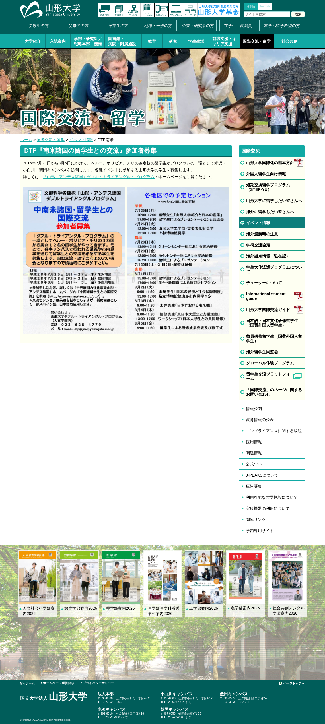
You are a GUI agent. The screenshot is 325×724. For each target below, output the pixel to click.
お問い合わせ (162, 10)
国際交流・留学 (257, 41)
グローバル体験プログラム (270, 363)
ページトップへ (294, 683)
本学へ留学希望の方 (282, 25)
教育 (152, 41)
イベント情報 (81, 139)
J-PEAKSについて (262, 475)
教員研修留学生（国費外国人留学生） (274, 338)
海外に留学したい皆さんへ (270, 211)
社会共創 (289, 41)
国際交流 (251, 150)
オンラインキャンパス (176, 10)
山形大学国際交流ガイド (268, 309)
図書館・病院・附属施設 (122, 41)
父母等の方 (79, 25)
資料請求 (119, 10)
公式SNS (254, 464)
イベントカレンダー (147, 10)
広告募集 (254, 486)
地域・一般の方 (158, 25)
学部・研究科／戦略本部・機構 (88, 41)
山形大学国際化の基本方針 (270, 162)
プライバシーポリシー (98, 683)
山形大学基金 (218, 10)
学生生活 (196, 41)
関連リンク (256, 519)
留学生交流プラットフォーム (268, 376)
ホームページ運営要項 (58, 683)
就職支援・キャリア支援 (224, 41)
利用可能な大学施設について (272, 497)
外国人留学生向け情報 (266, 174)
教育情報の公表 (260, 419)
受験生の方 (39, 25)
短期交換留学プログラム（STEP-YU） (268, 187)
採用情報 (254, 442)
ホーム (26, 139)
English (265, 6)
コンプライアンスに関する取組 (274, 430)
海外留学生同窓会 (262, 352)
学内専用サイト (260, 530)
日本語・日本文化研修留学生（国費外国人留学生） (272, 322)
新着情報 (105, 10)
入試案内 (58, 41)
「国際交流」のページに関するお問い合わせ (274, 392)
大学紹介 (33, 41)
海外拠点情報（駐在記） (268, 256)
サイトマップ (190, 10)
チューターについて (264, 282)
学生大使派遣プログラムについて (274, 269)
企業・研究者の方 (198, 25)
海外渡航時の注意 (262, 234)
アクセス (133, 10)
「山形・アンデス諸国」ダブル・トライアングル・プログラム (99, 176)
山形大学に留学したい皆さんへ (274, 200)
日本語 (250, 6)
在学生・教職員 (238, 25)
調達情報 (254, 453)
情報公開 (254, 408)
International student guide (265, 296)
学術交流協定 (258, 245)
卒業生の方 (118, 25)
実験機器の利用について (268, 508)
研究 (173, 41)
